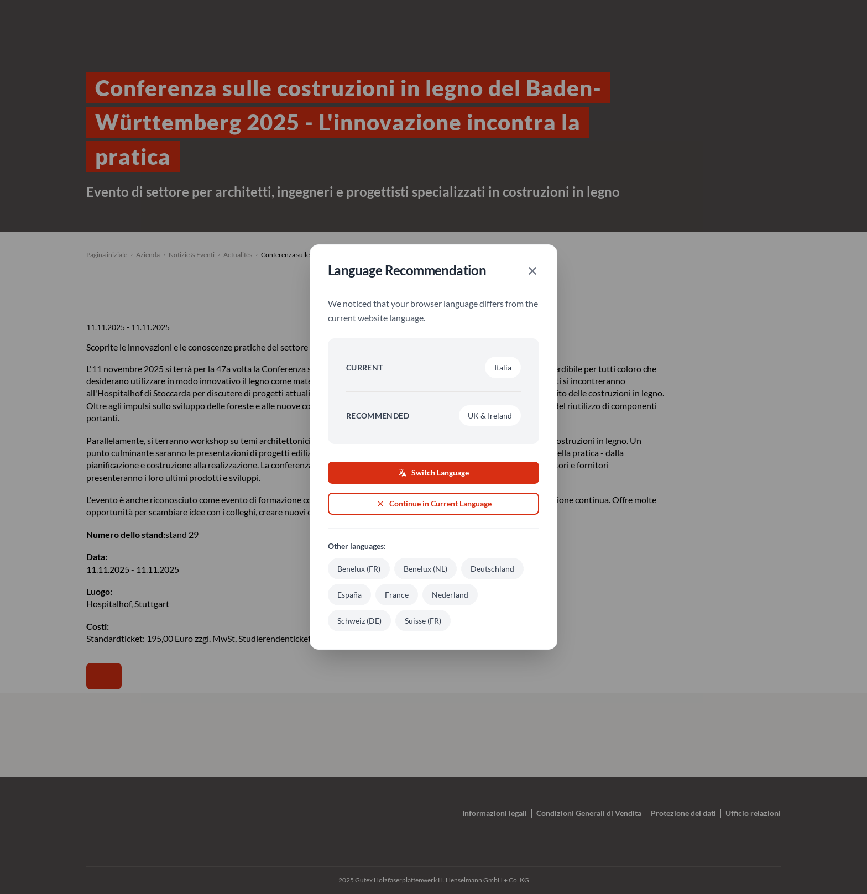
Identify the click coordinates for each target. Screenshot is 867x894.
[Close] (532, 271)
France (397, 594)
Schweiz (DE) (359, 620)
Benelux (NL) (425, 568)
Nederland (450, 594)
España (349, 594)
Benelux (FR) (358, 568)
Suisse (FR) (423, 620)
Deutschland (492, 568)
